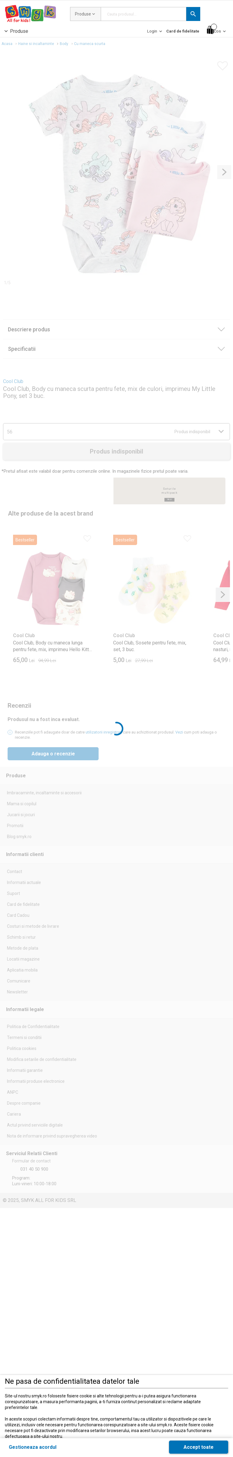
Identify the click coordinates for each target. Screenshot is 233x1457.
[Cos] (217, 30)
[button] (193, 14)
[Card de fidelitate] (182, 31)
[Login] (155, 32)
